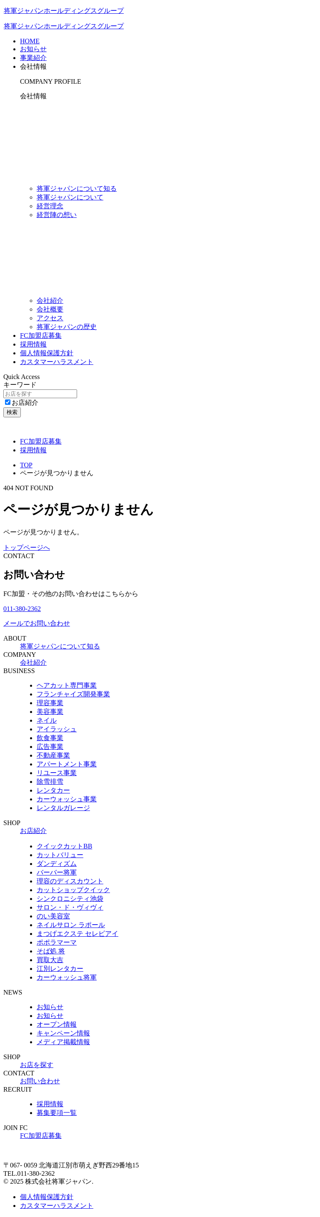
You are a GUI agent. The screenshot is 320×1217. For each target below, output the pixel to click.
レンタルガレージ (63, 807)
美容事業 (50, 711)
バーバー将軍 (57, 872)
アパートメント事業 (67, 764)
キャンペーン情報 (63, 1033)
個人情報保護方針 (46, 353)
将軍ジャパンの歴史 (67, 326)
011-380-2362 (22, 608)
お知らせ (50, 1006)
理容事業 (50, 702)
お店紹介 (21, 402)
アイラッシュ (57, 729)
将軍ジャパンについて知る (77, 188)
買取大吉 (50, 959)
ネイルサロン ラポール (71, 924)
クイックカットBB (64, 846)
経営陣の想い (57, 214)
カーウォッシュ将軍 (67, 977)
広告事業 (50, 746)
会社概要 (50, 309)
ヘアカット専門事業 (67, 685)
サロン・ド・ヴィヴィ (70, 907)
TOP (26, 465)
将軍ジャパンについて (70, 197)
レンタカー (53, 790)
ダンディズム (57, 863)
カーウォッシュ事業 (67, 799)
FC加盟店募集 (41, 335)
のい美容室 (53, 916)
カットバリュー (60, 854)
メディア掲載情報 (63, 1041)
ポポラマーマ (57, 942)
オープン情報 (57, 1024)
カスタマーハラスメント (56, 361)
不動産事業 (53, 755)
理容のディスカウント (70, 881)
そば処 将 (51, 951)
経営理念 (50, 205)
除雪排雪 (50, 781)
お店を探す (36, 1064)
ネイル (47, 720)
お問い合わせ (40, 1081)
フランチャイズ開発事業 (73, 694)
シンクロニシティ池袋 (70, 898)
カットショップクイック (73, 889)
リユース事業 (57, 772)
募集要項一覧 (57, 1112)
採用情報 (33, 344)
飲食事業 (50, 737)
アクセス (50, 318)
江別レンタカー (60, 968)
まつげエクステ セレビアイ (77, 933)
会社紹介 (50, 300)
